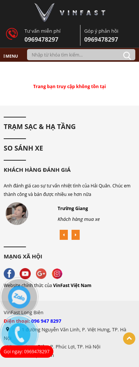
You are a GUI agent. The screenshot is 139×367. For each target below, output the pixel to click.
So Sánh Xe (23, 148)
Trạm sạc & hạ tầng (40, 126)
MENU (11, 56)
